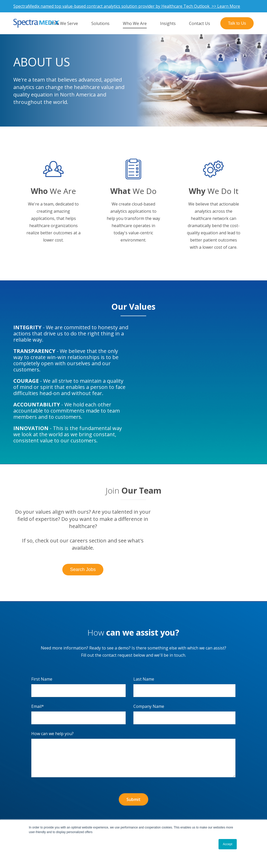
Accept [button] (227, 844)
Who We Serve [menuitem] (64, 23)
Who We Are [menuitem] (135, 23)
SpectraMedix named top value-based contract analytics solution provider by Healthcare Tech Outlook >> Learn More (126, 6)
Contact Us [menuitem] (199, 23)
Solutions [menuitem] (100, 23)
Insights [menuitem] (168, 23)
